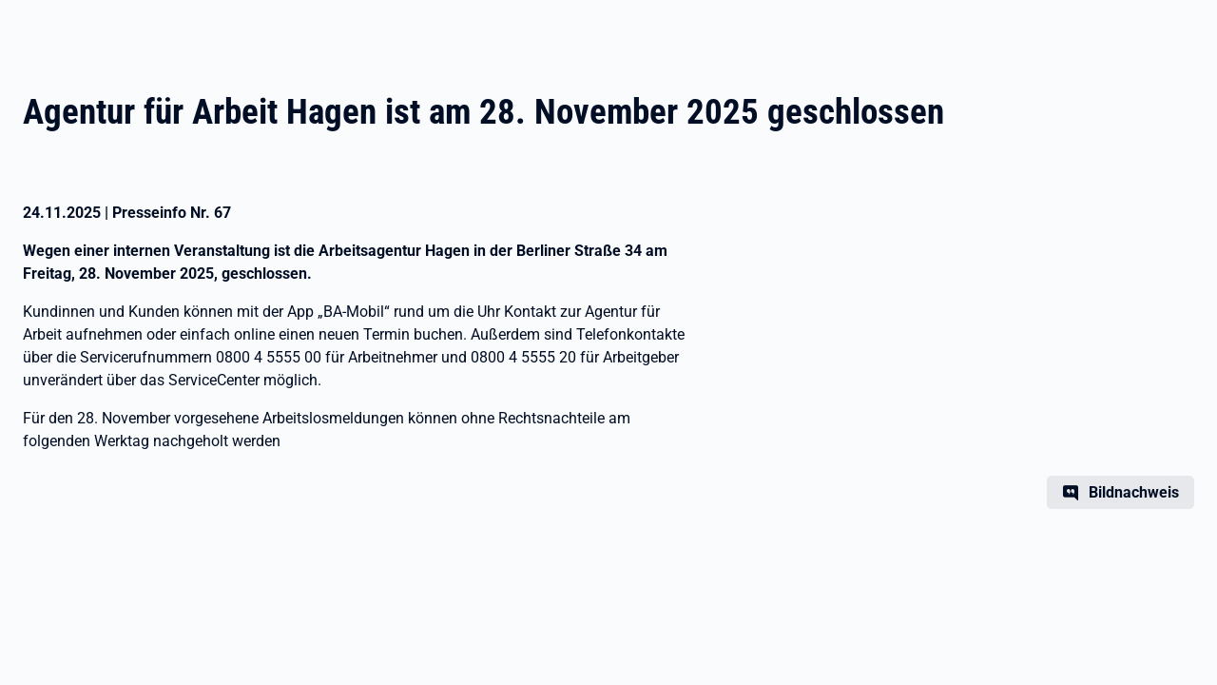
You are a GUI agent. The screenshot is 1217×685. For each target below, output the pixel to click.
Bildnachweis (1134, 492)
